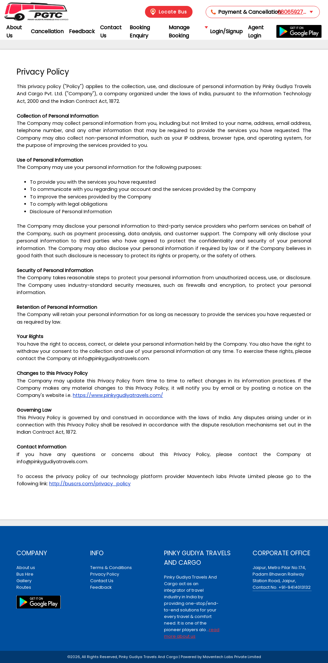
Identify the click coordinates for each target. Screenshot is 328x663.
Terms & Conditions (111, 567)
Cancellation (47, 31)
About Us (14, 31)
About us (25, 567)
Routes (23, 587)
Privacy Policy (104, 574)
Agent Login (256, 31)
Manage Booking (188, 31)
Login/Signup (226, 31)
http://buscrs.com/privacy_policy (90, 483)
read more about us (191, 633)
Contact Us (111, 31)
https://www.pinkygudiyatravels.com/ (118, 395)
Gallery (23, 581)
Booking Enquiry (140, 31)
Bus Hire (24, 574)
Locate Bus (168, 12)
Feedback (82, 31)
